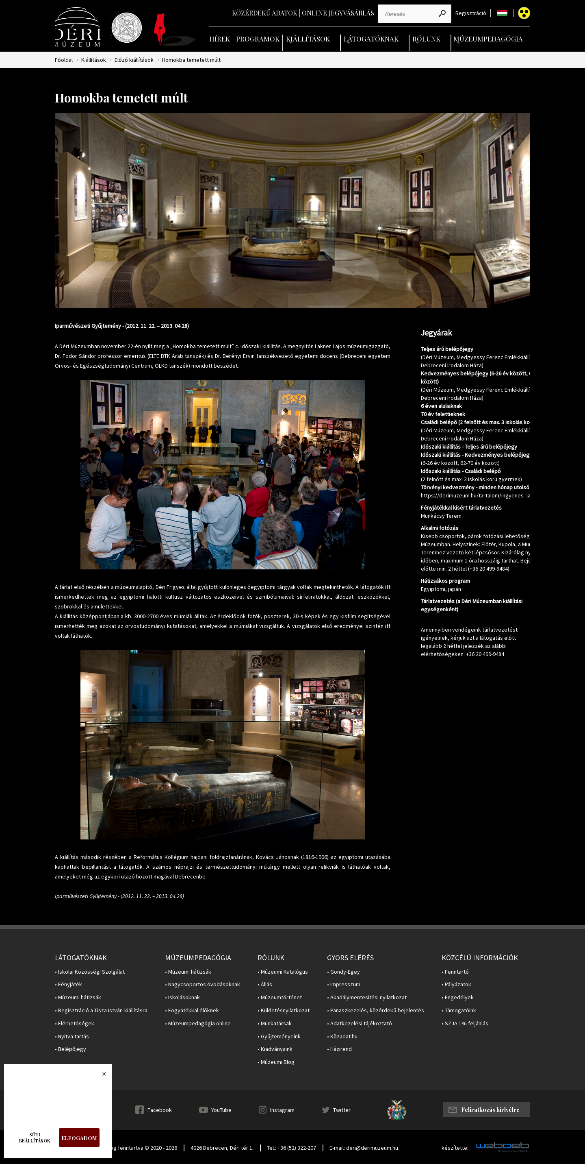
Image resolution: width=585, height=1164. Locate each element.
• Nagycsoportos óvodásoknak (202, 984)
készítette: (455, 1147)
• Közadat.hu (342, 1036)
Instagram (282, 1110)
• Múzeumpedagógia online (198, 1023)
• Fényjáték (68, 984)
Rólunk (426, 38)
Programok (258, 38)
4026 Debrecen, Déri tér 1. (222, 1147)
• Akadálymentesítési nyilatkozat (367, 997)
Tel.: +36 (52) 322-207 (291, 1147)
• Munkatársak (275, 1023)
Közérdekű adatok (264, 13)
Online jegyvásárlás (338, 13)
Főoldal (64, 60)
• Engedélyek (458, 997)
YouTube (221, 1110)
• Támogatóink (459, 1010)
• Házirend (339, 1049)
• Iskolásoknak (182, 997)
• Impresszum (343, 984)
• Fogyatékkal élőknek (192, 1010)
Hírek (219, 38)
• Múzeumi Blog (276, 1062)
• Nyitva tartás (72, 1036)
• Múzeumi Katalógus (283, 971)
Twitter (342, 1110)
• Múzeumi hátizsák (78, 997)
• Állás (265, 984)
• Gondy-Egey (343, 971)
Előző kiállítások (134, 60)
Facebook (159, 1110)
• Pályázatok (456, 984)
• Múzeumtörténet (280, 997)
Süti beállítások (34, 1137)
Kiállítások (308, 38)
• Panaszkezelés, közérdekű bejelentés (375, 1010)
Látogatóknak (371, 38)
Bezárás (100, 1076)
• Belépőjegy (70, 1049)
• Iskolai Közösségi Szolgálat (90, 971)
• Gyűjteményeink (279, 1036)
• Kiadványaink (275, 1049)
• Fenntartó (455, 971)
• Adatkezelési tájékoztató (359, 1023)
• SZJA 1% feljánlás (465, 1023)
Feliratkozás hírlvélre (490, 1110)
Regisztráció (470, 13)
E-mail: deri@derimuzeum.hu (363, 1147)
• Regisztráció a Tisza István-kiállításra (101, 1010)
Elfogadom (79, 1137)
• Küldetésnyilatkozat (284, 1010)
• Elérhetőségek (74, 1023)
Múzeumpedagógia (488, 38)
